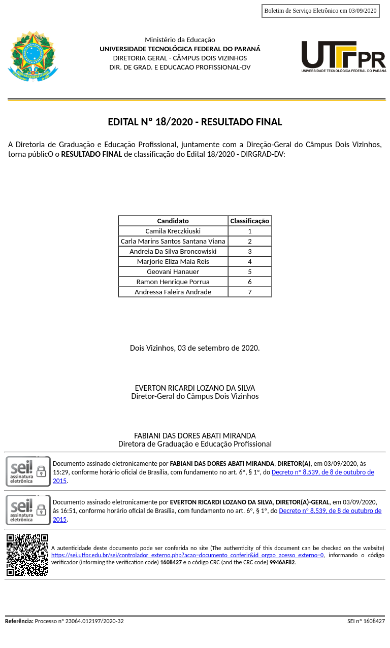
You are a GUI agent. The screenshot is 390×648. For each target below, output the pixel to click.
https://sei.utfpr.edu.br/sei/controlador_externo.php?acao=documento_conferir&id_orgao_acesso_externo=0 (187, 555)
